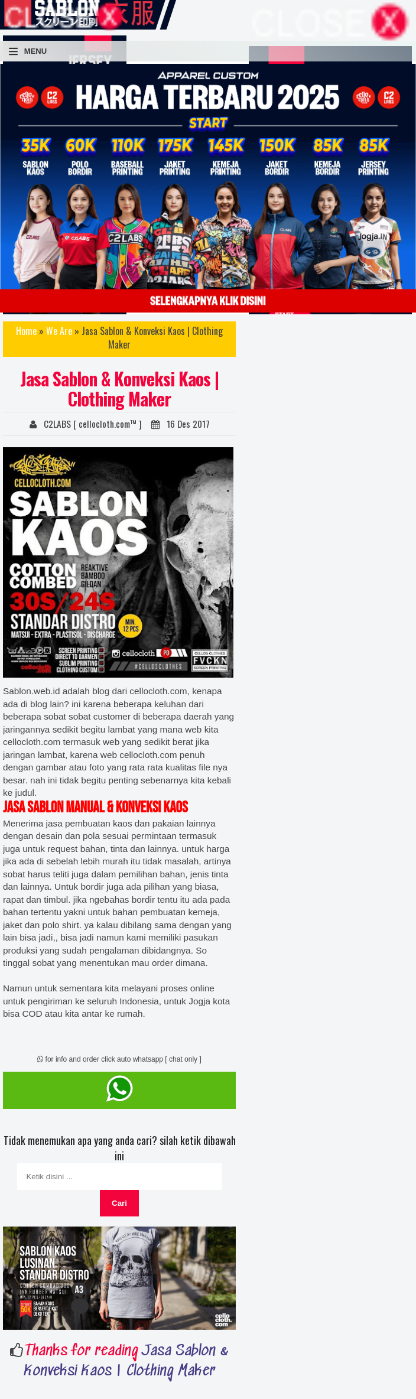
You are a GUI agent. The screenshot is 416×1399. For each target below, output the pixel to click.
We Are (59, 331)
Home (26, 331)
